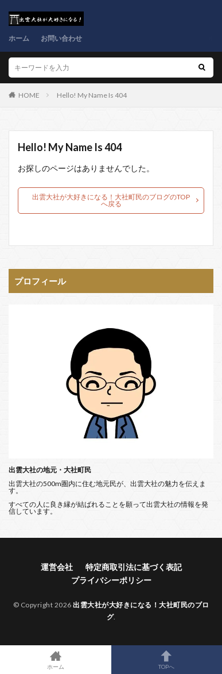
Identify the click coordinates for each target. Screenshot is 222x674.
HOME (29, 95)
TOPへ (167, 659)
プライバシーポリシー (111, 580)
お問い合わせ (61, 38)
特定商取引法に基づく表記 (133, 567)
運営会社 (57, 567)
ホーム (19, 38)
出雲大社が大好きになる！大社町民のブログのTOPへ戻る (111, 200)
